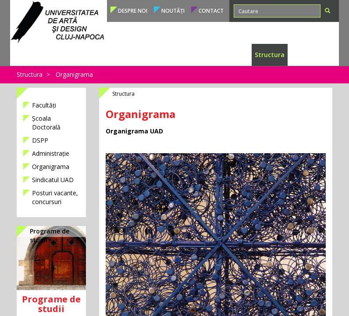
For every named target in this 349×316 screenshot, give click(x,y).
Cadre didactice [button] (178, 54)
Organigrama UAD (134, 131)
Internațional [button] (228, 54)
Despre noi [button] (132, 10)
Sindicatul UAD (53, 180)
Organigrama (74, 74)
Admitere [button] (101, 54)
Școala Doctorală (46, 122)
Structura (30, 74)
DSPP (40, 140)
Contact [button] (211, 10)
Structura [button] (270, 54)
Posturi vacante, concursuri (55, 197)
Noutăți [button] (173, 10)
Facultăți (44, 105)
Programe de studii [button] (51, 54)
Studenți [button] (134, 54)
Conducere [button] (307, 54)
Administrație (50, 153)
